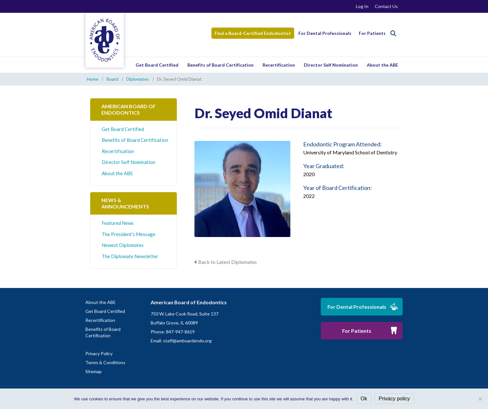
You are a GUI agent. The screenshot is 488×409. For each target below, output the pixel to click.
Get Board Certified (157, 65)
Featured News (118, 223)
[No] (480, 399)
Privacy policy (394, 398)
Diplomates (137, 79)
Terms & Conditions (105, 362)
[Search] (393, 33)
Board (112, 79)
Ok (364, 398)
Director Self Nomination (331, 65)
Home (92, 79)
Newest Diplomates (123, 245)
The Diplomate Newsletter (130, 256)
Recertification (279, 65)
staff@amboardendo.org (187, 340)
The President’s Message (128, 234)
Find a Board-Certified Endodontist (253, 33)
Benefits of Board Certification (220, 65)
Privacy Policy (99, 353)
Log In (362, 6)
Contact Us (386, 6)
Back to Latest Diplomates (227, 262)
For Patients (372, 33)
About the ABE (382, 65)
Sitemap (93, 371)
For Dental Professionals (324, 33)
